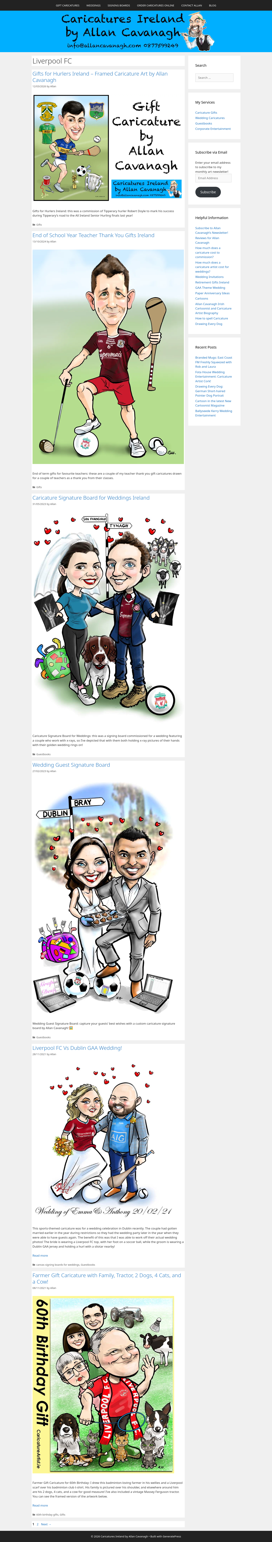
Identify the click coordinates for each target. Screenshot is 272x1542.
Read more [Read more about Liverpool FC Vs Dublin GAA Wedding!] (40, 1255)
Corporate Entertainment (213, 129)
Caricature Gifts (206, 112)
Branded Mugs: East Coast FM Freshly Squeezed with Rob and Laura (213, 362)
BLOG (212, 5)
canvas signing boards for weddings (57, 1264)
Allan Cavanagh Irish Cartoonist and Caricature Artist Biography (213, 308)
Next (46, 1524)
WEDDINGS (93, 5)
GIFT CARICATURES (67, 5)
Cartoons (201, 298)
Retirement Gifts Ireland (212, 282)
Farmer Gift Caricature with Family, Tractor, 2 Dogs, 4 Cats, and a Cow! (107, 1278)
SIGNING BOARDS (119, 5)
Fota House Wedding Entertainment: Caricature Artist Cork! (213, 376)
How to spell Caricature (211, 318)
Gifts (39, 224)
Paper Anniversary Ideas (212, 293)
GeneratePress (172, 1536)
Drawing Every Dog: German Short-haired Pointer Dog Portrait (210, 390)
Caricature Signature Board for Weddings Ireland (91, 497)
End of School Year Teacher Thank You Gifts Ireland (93, 235)
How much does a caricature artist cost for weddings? (212, 266)
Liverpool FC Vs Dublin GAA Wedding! (77, 1047)
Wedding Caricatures (210, 118)
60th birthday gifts (47, 1514)
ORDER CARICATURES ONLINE (155, 5)
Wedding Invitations (209, 277)
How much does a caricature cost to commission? (208, 252)
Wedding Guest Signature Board (71, 764)
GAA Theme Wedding (210, 288)
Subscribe (208, 192)
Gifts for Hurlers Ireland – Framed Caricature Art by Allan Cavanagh (100, 77)
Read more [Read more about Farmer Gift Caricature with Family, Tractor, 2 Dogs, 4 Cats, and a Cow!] (40, 1505)
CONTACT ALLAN (191, 5)
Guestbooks (43, 754)
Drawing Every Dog (208, 324)
